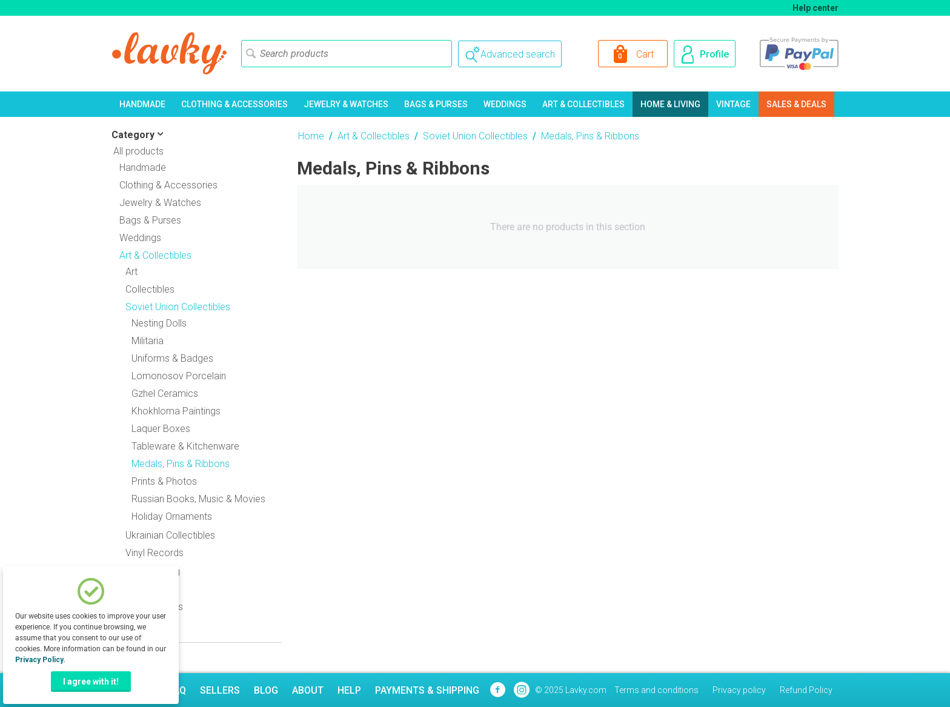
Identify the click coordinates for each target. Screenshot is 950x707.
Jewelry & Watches (346, 104)
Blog (266, 690)
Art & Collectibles (583, 104)
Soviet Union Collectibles (475, 136)
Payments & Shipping (427, 690)
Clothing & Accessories (234, 104)
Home (311, 136)
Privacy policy (739, 690)
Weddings (504, 104)
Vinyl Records (154, 553)
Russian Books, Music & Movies (198, 499)
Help (349, 690)
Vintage (733, 104)
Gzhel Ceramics (164, 393)
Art (131, 271)
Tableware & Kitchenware (185, 446)
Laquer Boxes (160, 428)
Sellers (220, 690)
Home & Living (670, 104)
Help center (815, 8)
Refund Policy (806, 690)
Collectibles (149, 289)
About (308, 690)
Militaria (147, 341)
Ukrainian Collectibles (170, 535)
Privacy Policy (39, 660)
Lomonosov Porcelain (178, 376)
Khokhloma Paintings (176, 411)
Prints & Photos (164, 481)
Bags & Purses (436, 104)
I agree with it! (91, 681)
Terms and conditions (656, 690)
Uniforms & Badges (172, 358)
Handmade (142, 104)
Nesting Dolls (159, 323)
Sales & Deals (796, 104)
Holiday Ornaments (171, 516)
